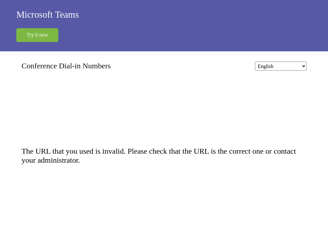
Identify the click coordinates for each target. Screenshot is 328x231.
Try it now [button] (37, 35)
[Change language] (280, 66)
